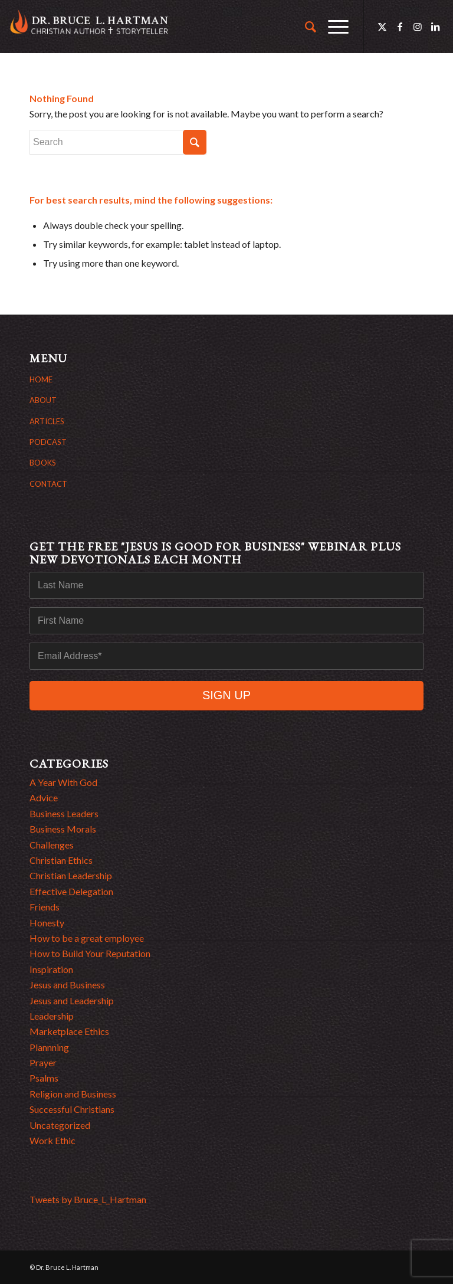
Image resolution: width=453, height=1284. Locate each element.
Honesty (46, 922)
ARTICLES (46, 421)
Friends (44, 906)
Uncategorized (59, 1125)
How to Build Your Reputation (89, 953)
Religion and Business (72, 1093)
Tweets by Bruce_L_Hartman (87, 1199)
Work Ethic (52, 1140)
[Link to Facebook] (400, 26)
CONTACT (48, 484)
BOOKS (42, 462)
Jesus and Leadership (71, 1000)
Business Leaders (64, 813)
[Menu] (332, 26)
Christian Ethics (61, 860)
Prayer (43, 1062)
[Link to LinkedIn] (435, 26)
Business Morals (62, 828)
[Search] (304, 26)
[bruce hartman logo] (89, 26)
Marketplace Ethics (69, 1031)
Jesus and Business (67, 984)
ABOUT (43, 400)
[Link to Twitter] (382, 26)
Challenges (51, 844)
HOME (40, 379)
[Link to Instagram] (417, 26)
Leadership (51, 1015)
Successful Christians (71, 1109)
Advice (43, 797)
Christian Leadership (70, 875)
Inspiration (51, 969)
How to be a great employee (86, 938)
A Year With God (63, 782)
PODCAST (48, 442)
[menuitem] (304, 26)
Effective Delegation (71, 891)
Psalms (43, 1077)
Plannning (49, 1047)
